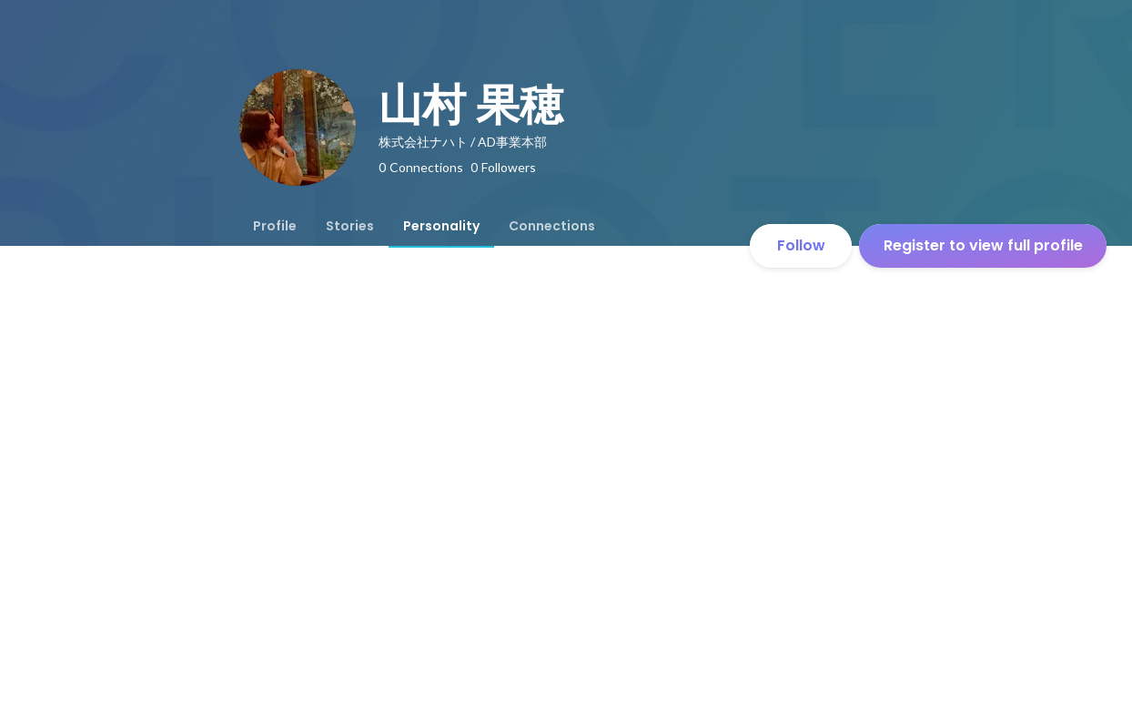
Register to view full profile (983, 245)
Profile (275, 226)
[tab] (274, 226)
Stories (350, 226)
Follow (801, 245)
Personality (441, 226)
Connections (552, 226)
